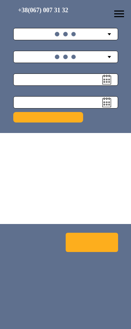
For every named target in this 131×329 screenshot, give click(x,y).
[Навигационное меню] (119, 14)
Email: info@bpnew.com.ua (43, 305)
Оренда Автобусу (91, 242)
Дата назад (22, 91)
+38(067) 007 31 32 (43, 10)
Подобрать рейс (48, 117)
